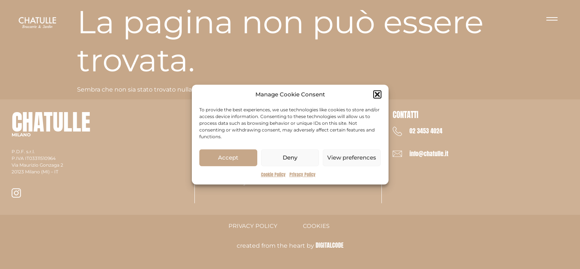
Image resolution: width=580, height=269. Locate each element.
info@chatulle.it (428, 153)
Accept (228, 157)
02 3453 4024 (425, 130)
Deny (290, 157)
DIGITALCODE (330, 245)
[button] (377, 94)
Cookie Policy (273, 174)
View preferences (351, 157)
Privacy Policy (302, 174)
